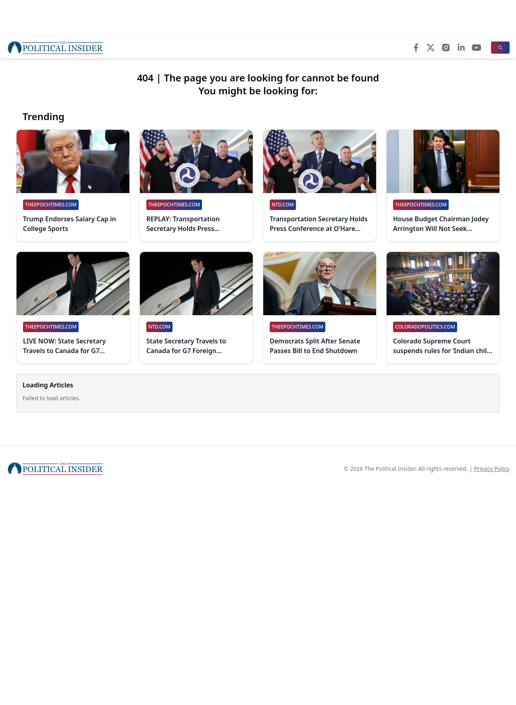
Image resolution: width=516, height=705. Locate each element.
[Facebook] (416, 48)
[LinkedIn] (461, 48)
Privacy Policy (492, 468)
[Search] (500, 48)
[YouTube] (476, 47)
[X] (431, 48)
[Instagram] (446, 47)
